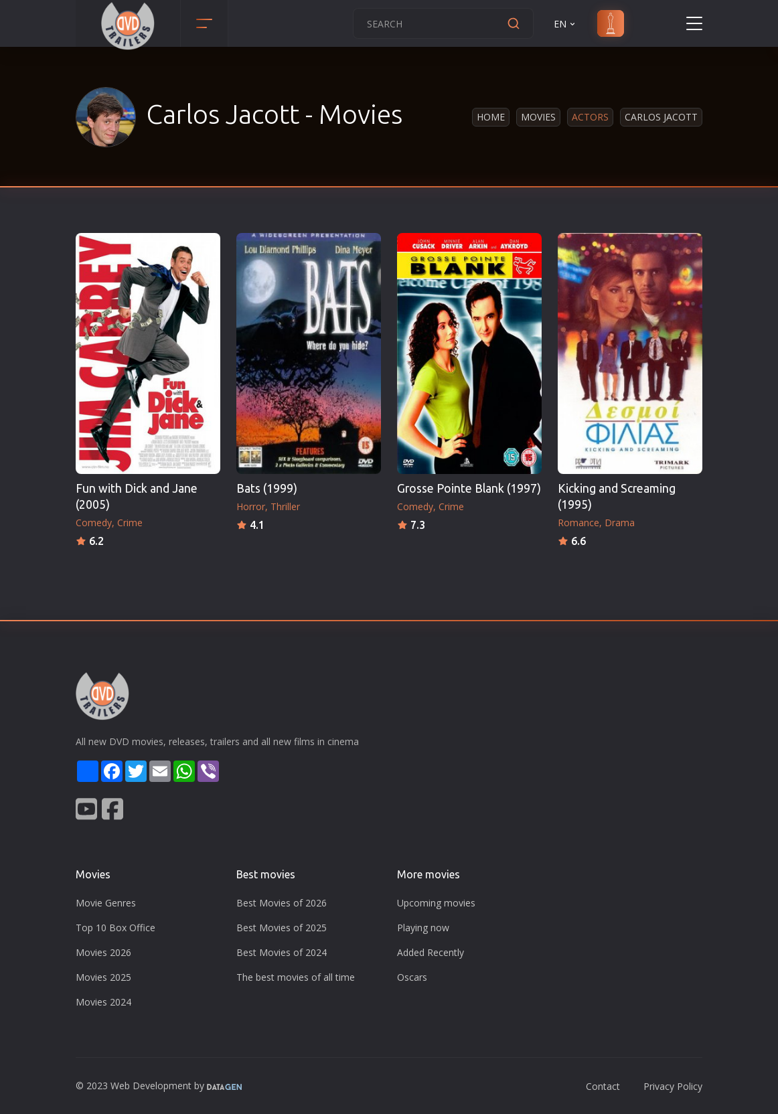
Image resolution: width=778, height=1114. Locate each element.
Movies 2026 (103, 952)
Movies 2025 (103, 977)
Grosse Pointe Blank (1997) (469, 488)
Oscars (412, 977)
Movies (538, 116)
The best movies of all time (295, 977)
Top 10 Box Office (115, 927)
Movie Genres (106, 902)
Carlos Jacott (661, 116)
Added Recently (430, 952)
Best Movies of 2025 (281, 927)
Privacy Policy (672, 1086)
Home (491, 116)
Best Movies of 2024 (281, 952)
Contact (603, 1086)
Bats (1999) (266, 488)
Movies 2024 (103, 1002)
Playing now (423, 927)
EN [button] (565, 23)
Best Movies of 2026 (281, 902)
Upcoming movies (436, 902)
